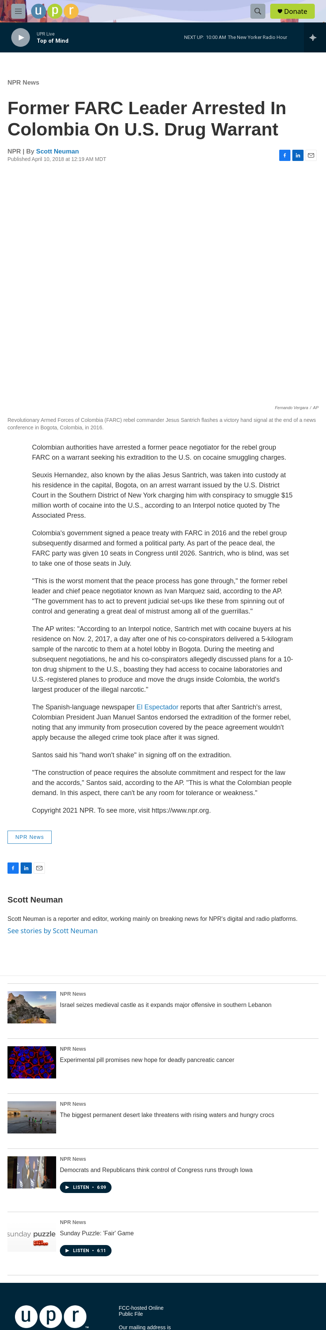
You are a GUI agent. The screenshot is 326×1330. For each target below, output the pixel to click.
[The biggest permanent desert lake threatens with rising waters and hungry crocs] (31, 1117)
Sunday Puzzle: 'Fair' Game (97, 1233)
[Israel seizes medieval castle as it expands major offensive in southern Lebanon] (31, 1007)
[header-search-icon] (257, 11)
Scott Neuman (57, 151)
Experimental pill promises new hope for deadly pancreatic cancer (147, 1060)
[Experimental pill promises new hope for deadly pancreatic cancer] (31, 1062)
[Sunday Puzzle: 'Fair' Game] (31, 1236)
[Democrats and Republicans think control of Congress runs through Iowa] (31, 1172)
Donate (295, 11)
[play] (21, 37)
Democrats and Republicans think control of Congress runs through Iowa (156, 1170)
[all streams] (315, 37)
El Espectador (158, 707)
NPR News (23, 82)
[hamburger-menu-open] (18, 11)
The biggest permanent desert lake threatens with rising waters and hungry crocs (167, 1115)
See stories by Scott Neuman (52, 930)
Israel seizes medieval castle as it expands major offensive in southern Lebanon (165, 1005)
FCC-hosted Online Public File (141, 1311)
